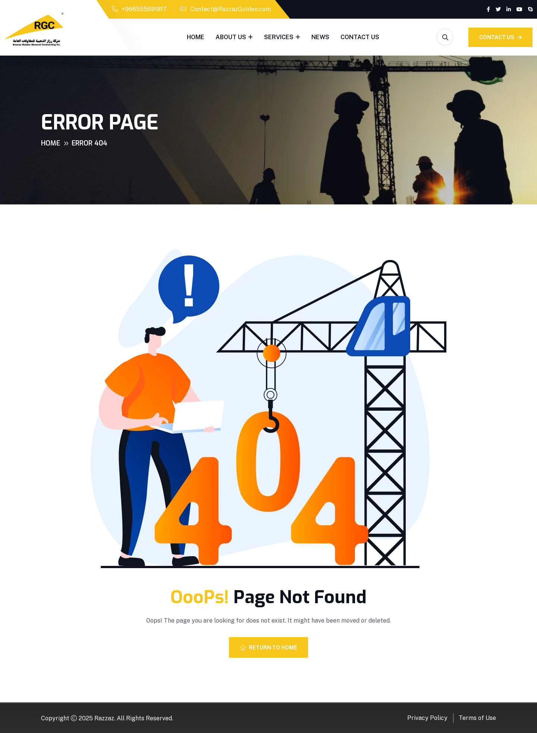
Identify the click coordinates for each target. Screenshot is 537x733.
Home (195, 37)
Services (278, 37)
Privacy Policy (427, 717)
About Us (231, 37)
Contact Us (359, 37)
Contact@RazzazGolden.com (230, 9)
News (320, 37)
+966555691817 (144, 9)
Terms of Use (477, 717)
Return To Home (268, 648)
